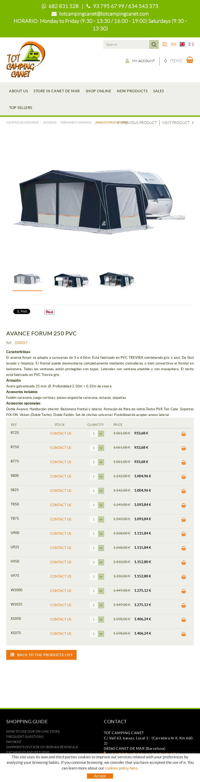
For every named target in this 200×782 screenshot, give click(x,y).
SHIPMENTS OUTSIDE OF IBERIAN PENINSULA (42, 747)
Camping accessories (22, 122)
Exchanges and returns (27, 752)
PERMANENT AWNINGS (75, 122)
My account (134, 60)
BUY (183, 434)
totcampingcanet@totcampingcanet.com (104, 14)
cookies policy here (121, 768)
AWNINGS (49, 122)
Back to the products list (41, 655)
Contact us (60, 433)
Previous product (137, 123)
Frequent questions (24, 736)
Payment (14, 742)
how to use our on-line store (33, 731)
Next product (178, 123)
